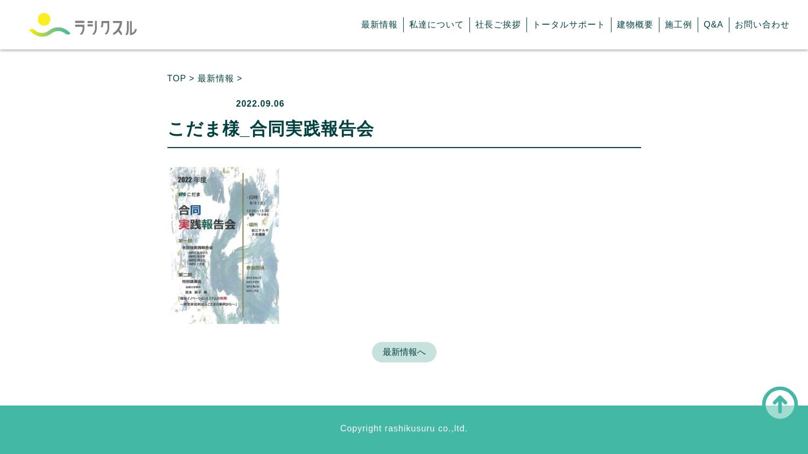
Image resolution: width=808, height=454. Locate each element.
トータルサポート (569, 24)
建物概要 (635, 24)
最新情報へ (404, 352)
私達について (436, 24)
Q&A (713, 24)
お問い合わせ (762, 24)
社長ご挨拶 (498, 24)
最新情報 (379, 24)
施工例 (678, 24)
